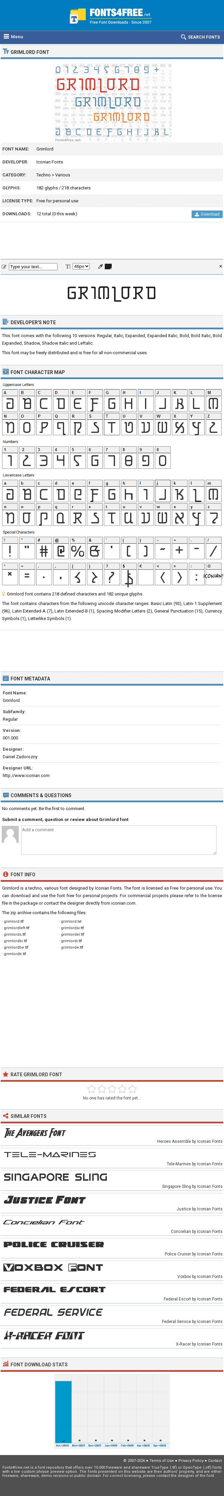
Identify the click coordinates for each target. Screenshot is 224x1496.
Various (62, 174)
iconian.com (123, 903)
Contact (215, 1460)
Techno (43, 174)
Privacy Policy (191, 1460)
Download (207, 214)
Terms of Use (161, 1460)
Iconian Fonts (49, 161)
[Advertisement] (112, 241)
